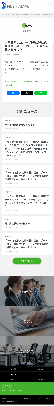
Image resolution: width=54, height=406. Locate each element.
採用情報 (40, 380)
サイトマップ (47, 399)
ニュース (13, 375)
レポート (13, 380)
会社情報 (13, 370)
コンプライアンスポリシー (25, 399)
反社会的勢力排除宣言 (38, 399)
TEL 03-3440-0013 (7, 392)
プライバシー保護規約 (13, 399)
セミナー (40, 375)
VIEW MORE (27, 262)
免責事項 (4, 399)
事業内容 (40, 370)
